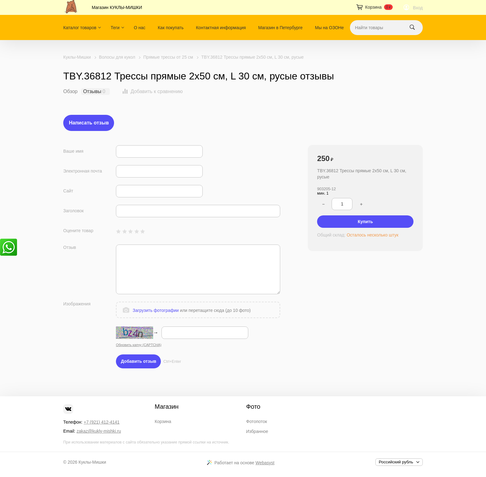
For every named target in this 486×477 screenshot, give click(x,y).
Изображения (77, 304)
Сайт (68, 190)
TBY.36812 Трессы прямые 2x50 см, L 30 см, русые (252, 57)
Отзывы (92, 91)
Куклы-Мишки (77, 57)
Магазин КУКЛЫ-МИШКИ (117, 7)
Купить (365, 221)
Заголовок (73, 210)
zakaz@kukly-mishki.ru (99, 431)
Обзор (70, 91)
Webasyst (264, 462)
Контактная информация (221, 27)
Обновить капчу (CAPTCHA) (138, 345)
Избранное (257, 431)
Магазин (167, 406)
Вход (418, 7)
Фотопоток (256, 421)
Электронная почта (82, 171)
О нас (139, 27)
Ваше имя (73, 151)
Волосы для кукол (117, 57)
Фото (253, 406)
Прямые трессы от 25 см (168, 57)
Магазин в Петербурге (280, 27)
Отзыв (69, 247)
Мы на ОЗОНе (329, 27)
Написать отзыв (89, 122)
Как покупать (170, 27)
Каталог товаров (79, 27)
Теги (115, 27)
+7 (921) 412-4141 (102, 422)
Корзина (163, 421)
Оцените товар (78, 230)
